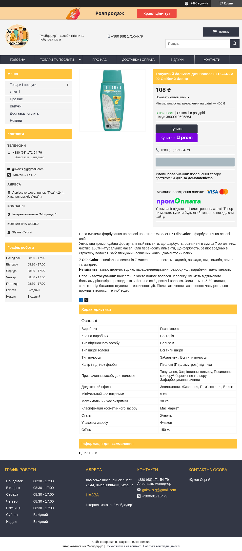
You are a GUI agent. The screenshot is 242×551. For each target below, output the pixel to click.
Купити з (176, 138)
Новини (16, 120)
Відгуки (176, 59)
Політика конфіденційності (161, 546)
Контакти (211, 59)
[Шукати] (235, 43)
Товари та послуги (57, 59)
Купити (176, 129)
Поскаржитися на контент (123, 546)
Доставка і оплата (138, 59)
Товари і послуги (23, 85)
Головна (17, 59)
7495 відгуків (199, 3)
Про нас (99, 59)
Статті (15, 92)
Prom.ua (144, 542)
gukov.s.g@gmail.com (27, 169)
